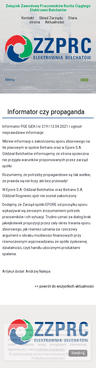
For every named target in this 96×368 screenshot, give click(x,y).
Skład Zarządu (51, 18)
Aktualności (54, 22)
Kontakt (28, 18)
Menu (8, 80)
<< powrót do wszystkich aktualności (64, 286)
